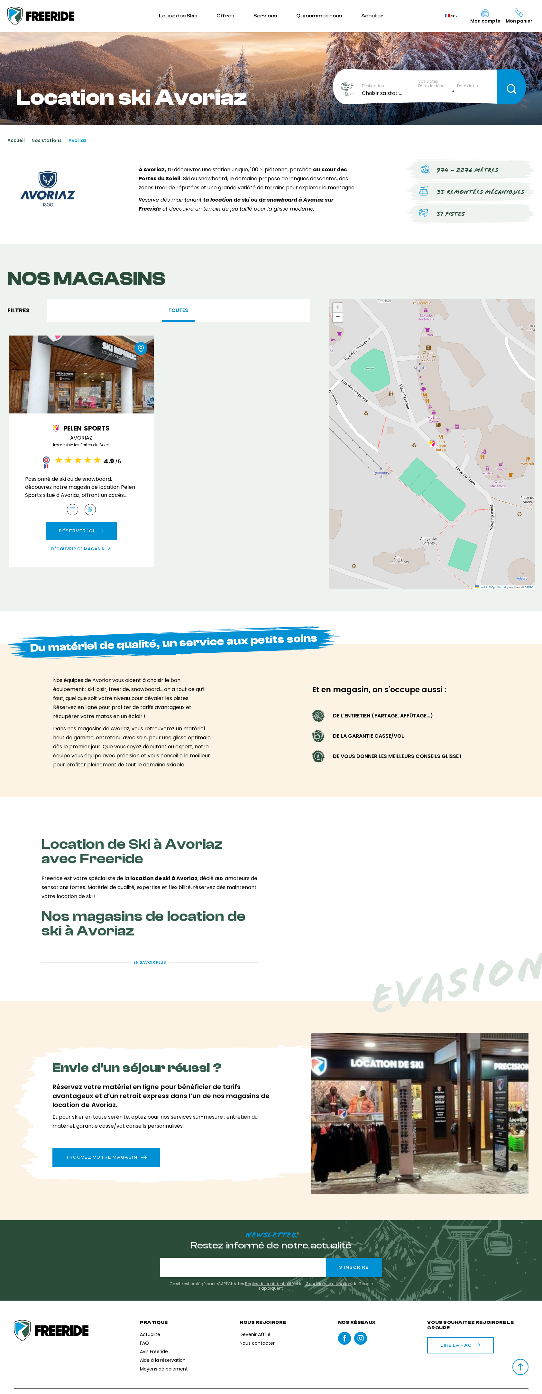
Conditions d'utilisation (328, 1283)
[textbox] (384, 93)
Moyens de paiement (164, 1369)
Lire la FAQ (460, 1345)
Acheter (372, 16)
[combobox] (384, 93)
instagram (360, 1338)
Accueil (16, 140)
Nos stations (47, 140)
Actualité (150, 1334)
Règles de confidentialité (269, 1283)
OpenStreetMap (500, 587)
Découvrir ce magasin (78, 549)
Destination (373, 86)
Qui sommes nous (319, 16)
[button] (432, 444)
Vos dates (428, 81)
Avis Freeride (154, 1351)
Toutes (178, 310)
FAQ (144, 1343)
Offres (225, 16)
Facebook (344, 1338)
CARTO (529, 587)
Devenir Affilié (255, 1334)
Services (265, 16)
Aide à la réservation (163, 1360)
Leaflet (481, 587)
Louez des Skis (178, 16)
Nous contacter (257, 1343)
